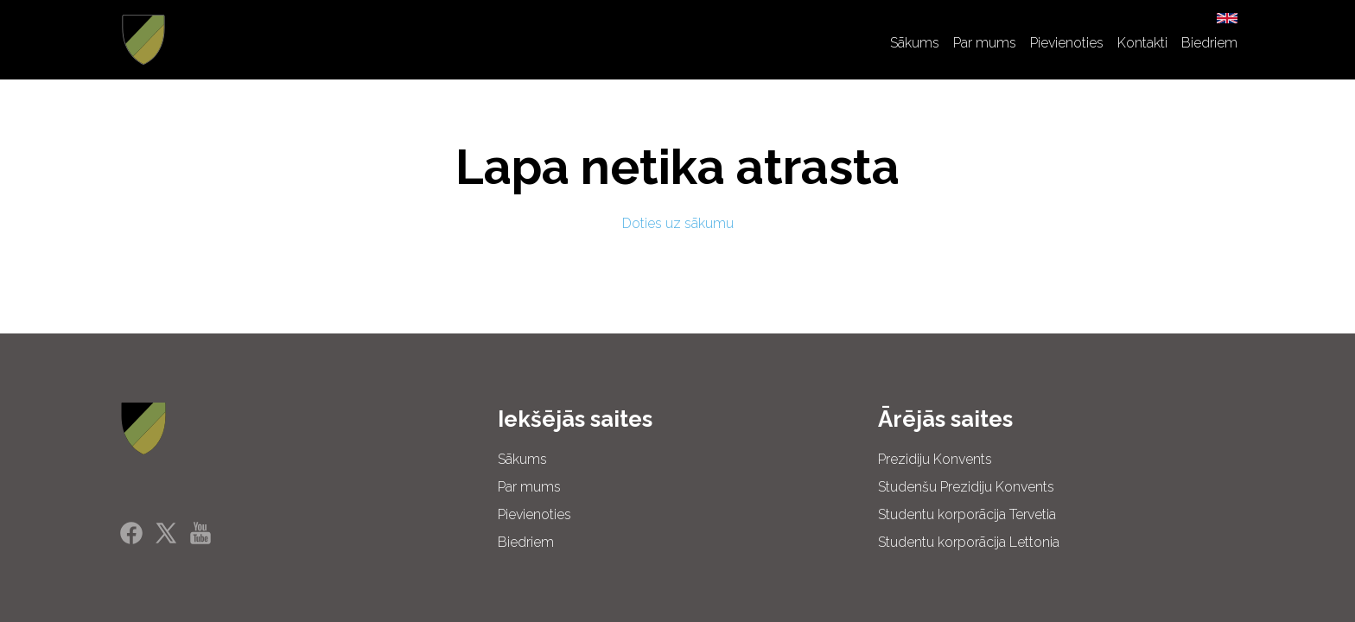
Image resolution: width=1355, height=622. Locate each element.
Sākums (914, 43)
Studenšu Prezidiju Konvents (966, 487)
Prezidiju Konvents (935, 459)
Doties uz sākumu (678, 223)
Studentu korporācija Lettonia (968, 542)
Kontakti (1142, 43)
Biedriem (1209, 43)
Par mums (984, 43)
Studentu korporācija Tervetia (967, 514)
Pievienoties (1067, 43)
